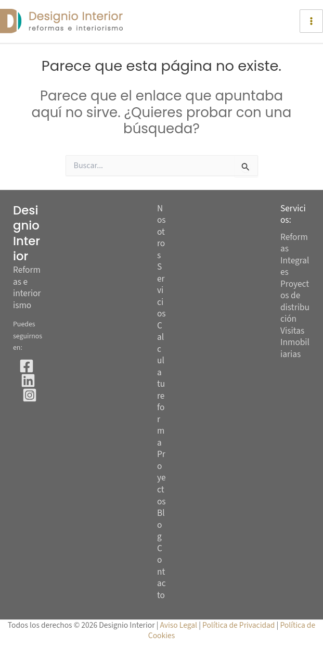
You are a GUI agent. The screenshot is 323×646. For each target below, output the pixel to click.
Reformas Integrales (294, 255)
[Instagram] (29, 395)
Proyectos (161, 478)
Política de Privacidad (239, 625)
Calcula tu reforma (161, 384)
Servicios (161, 290)
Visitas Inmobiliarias (294, 342)
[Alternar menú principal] (311, 21)
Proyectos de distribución (294, 301)
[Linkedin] (28, 380)
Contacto (161, 572)
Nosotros (161, 232)
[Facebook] (26, 366)
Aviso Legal (179, 625)
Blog (161, 525)
